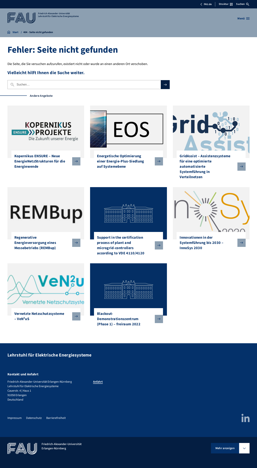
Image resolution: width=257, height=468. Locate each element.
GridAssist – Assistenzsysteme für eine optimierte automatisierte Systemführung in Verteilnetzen (210, 167)
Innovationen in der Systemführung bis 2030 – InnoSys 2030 (210, 243)
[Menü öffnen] (243, 18)
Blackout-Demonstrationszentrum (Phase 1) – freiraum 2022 (127, 319)
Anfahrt (98, 382)
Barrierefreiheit (56, 418)
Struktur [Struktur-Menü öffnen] (226, 4)
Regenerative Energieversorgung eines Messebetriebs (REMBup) (44, 243)
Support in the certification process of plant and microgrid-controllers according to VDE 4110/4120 (127, 245)
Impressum (14, 418)
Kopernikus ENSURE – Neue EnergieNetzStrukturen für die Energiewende (44, 161)
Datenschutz (34, 418)
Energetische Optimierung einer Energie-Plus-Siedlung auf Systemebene (127, 161)
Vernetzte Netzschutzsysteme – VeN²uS (44, 316)
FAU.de (206, 4)
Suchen (242, 4)
